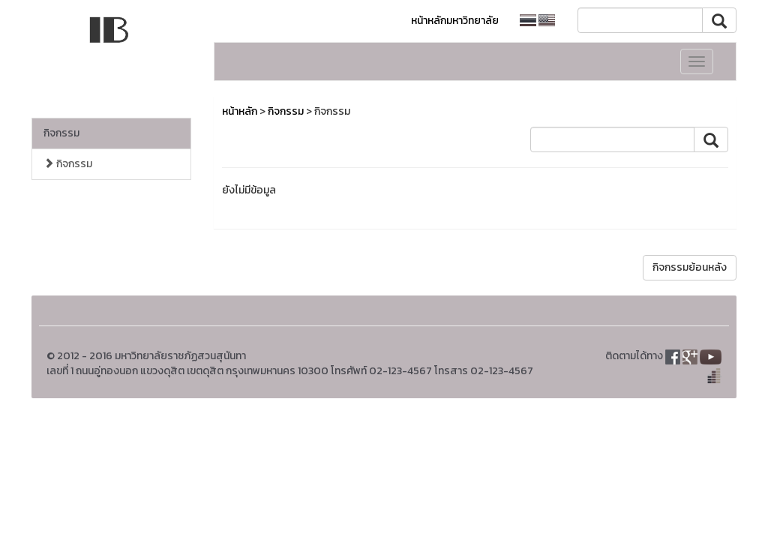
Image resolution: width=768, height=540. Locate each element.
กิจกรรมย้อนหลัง (689, 267)
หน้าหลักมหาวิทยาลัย (455, 20)
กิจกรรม (62, 133)
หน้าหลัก (239, 111)
